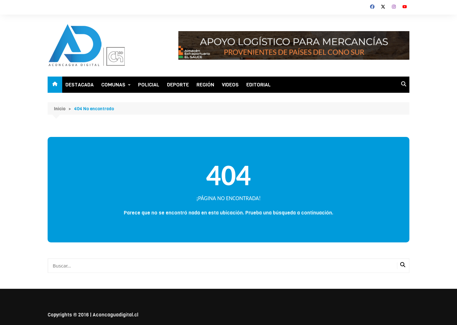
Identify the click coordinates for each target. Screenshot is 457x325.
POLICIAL (148, 84)
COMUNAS (113, 84)
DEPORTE (178, 84)
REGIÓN (205, 84)
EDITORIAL (258, 84)
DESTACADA (79, 84)
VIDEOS (230, 84)
